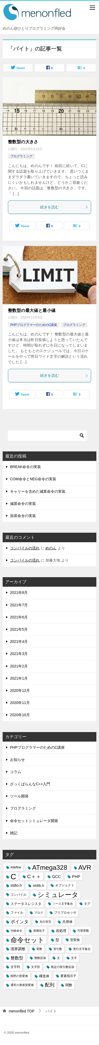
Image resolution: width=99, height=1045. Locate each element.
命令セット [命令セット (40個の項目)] (27, 940)
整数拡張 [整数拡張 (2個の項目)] (40, 957)
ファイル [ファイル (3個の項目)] (17, 912)
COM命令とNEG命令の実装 (33, 479)
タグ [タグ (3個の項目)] (87, 903)
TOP (22, 1011)
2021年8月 (19, 592)
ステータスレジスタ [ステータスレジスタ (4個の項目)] (26, 904)
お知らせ (17, 759)
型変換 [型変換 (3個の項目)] (75, 940)
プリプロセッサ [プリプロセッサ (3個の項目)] (65, 912)
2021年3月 (19, 654)
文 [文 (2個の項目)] (58, 957)
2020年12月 (20, 690)
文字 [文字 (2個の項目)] (74, 957)
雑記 (13, 833)
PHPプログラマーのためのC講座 (33, 325)
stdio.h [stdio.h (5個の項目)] (16, 885)
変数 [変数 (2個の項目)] (39, 948)
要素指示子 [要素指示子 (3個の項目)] (68, 976)
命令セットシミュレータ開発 (34, 821)
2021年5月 (19, 629)
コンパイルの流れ (25, 548)
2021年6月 (19, 617)
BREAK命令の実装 (25, 467)
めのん (50, 548)
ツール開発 (19, 796)
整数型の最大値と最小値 (31, 310)
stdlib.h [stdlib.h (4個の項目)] (38, 885)
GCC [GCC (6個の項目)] (56, 876)
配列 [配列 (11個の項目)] (49, 985)
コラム (15, 772)
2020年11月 (20, 703)
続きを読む (64, 207)
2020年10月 (20, 715)
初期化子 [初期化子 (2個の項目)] (39, 930)
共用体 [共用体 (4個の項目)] (67, 922)
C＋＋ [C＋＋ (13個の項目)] (34, 876)
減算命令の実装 (23, 503)
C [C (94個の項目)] (13, 876)
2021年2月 (19, 666)
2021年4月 (19, 641)
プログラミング (21, 156)
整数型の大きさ (23, 142)
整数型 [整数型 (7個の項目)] (17, 958)
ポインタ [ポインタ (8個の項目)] (20, 921)
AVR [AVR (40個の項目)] (84, 867)
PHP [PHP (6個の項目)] (76, 876)
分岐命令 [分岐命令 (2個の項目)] (16, 930)
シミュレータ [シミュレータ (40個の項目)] (57, 894)
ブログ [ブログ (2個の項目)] (38, 912)
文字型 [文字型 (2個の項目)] (35, 966)
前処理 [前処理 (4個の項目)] (61, 931)
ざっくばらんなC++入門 (30, 784)
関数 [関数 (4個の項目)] (68, 985)
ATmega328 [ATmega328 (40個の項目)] (49, 867)
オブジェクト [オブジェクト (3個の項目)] (64, 885)
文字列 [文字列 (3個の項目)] (15, 967)
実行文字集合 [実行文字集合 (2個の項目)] (82, 948)
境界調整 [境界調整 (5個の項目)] (18, 949)
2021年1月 (19, 678)
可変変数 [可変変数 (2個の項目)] (83, 930)
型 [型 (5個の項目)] (57, 940)
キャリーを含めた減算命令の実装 (37, 491)
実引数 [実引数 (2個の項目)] (57, 948)
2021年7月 (19, 605)
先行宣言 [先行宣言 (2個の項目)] (45, 921)
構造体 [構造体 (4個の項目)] (44, 976)
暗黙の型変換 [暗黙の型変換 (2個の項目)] (19, 975)
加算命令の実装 (23, 516)
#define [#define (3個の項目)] (16, 867)
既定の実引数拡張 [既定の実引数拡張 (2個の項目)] (62, 966)
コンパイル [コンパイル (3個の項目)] (18, 894)
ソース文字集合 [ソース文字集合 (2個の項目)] (63, 903)
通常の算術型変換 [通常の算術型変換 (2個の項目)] (22, 984)
